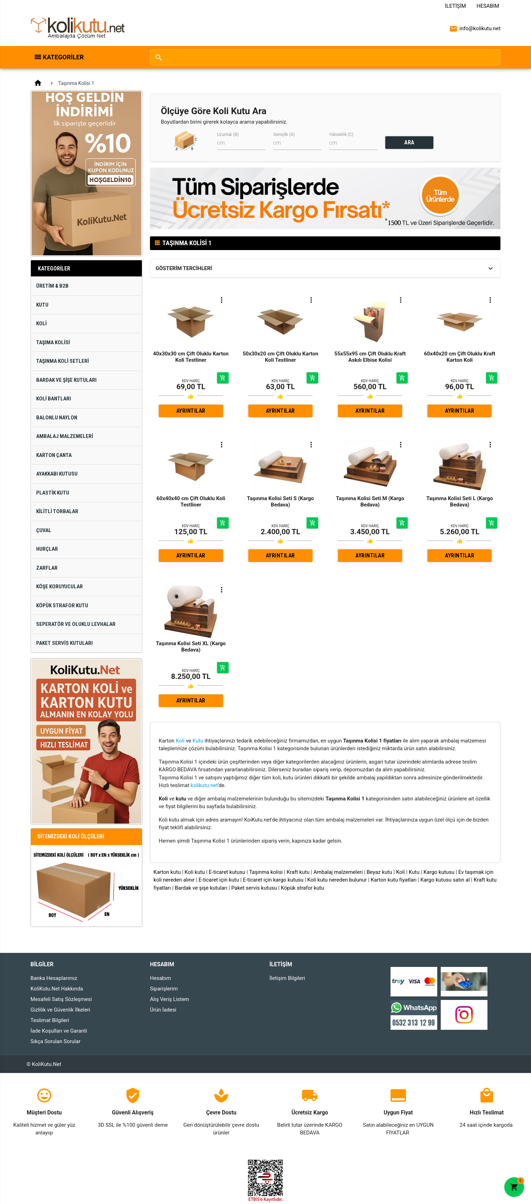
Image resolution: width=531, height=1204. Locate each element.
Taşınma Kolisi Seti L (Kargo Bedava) (459, 501)
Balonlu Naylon (56, 417)
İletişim (455, 6)
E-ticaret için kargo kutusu (273, 880)
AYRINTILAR (190, 410)
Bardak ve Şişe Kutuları (66, 380)
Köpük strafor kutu (302, 888)
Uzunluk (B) (227, 134)
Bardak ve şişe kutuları (201, 888)
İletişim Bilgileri (287, 978)
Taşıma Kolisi (53, 342)
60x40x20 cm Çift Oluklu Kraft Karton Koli (459, 357)
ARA (409, 142)
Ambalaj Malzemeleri (64, 436)
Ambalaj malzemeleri (338, 872)
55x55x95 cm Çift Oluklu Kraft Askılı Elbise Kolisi (370, 357)
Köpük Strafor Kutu (62, 605)
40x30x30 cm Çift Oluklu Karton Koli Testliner (191, 357)
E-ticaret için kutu (218, 880)
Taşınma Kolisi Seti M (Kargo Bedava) (370, 501)
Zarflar (47, 568)
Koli (41, 323)
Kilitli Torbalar (57, 511)
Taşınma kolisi (266, 872)
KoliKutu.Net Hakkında (57, 989)
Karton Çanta (54, 455)
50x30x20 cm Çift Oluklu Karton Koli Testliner (280, 357)
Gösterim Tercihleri (184, 268)
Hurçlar (47, 549)
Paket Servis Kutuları (64, 643)
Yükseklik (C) (341, 134)
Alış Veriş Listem (169, 999)
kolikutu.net (204, 785)
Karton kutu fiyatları (394, 880)
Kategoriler (63, 57)
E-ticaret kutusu (227, 872)
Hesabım (488, 6)
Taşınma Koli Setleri (62, 361)
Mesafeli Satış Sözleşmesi (61, 999)
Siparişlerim (164, 989)
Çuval (43, 530)
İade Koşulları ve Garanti (59, 1031)
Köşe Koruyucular (59, 586)
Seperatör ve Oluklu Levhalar (76, 624)
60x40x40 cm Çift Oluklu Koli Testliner (191, 501)
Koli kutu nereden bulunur (337, 880)
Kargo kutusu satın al (445, 880)
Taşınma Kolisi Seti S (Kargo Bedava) (280, 501)
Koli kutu (195, 872)
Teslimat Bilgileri (50, 1020)
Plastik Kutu (52, 493)
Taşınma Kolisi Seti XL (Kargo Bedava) (191, 646)
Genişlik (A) (284, 134)
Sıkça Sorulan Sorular (55, 1041)
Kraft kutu (298, 872)
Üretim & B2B (52, 286)
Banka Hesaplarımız (54, 978)
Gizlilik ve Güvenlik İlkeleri (60, 1010)
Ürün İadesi (163, 1010)
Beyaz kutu (379, 872)
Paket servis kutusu (254, 888)
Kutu (42, 305)
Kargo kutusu (439, 872)
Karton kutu (167, 872)
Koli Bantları (53, 398)
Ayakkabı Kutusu (57, 474)
